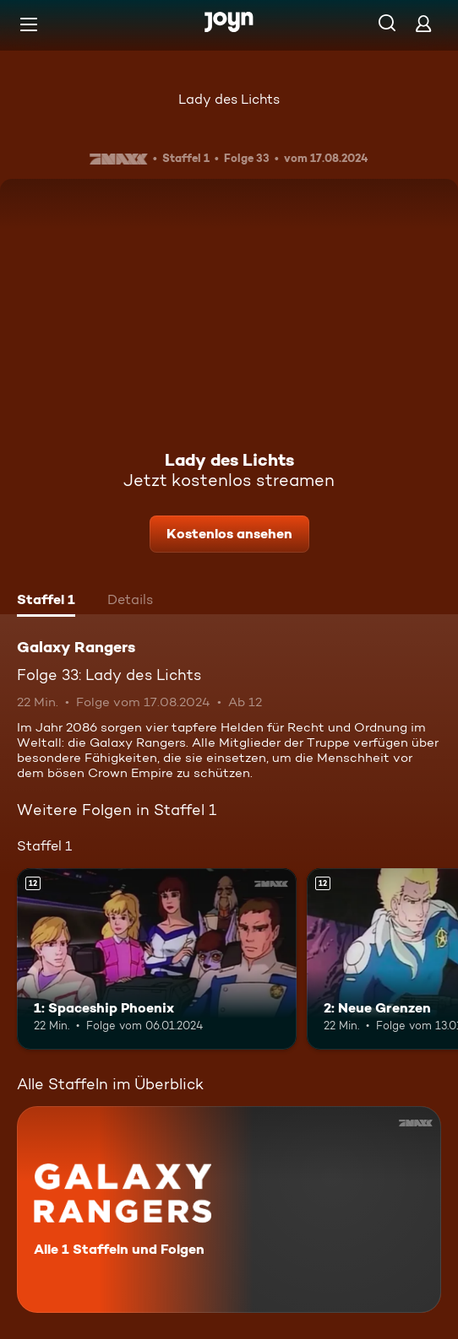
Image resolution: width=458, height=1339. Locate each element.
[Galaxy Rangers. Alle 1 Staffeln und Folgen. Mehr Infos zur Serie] (229, 1209)
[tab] (46, 601)
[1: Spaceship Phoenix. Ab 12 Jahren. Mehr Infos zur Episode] (157, 959)
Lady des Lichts (229, 99)
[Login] (423, 23)
